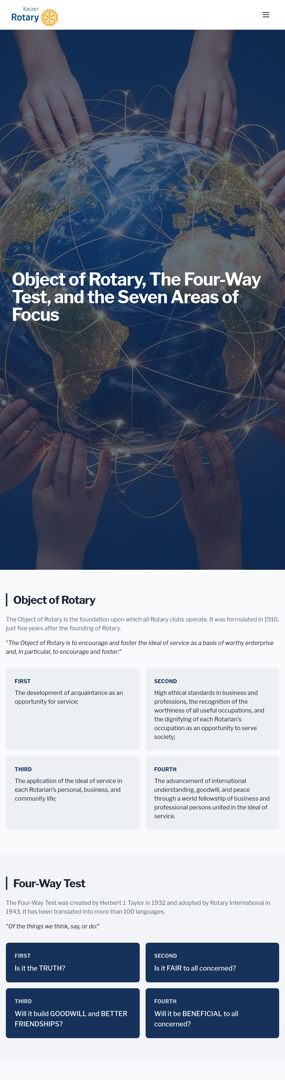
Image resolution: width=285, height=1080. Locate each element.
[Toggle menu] (266, 14)
